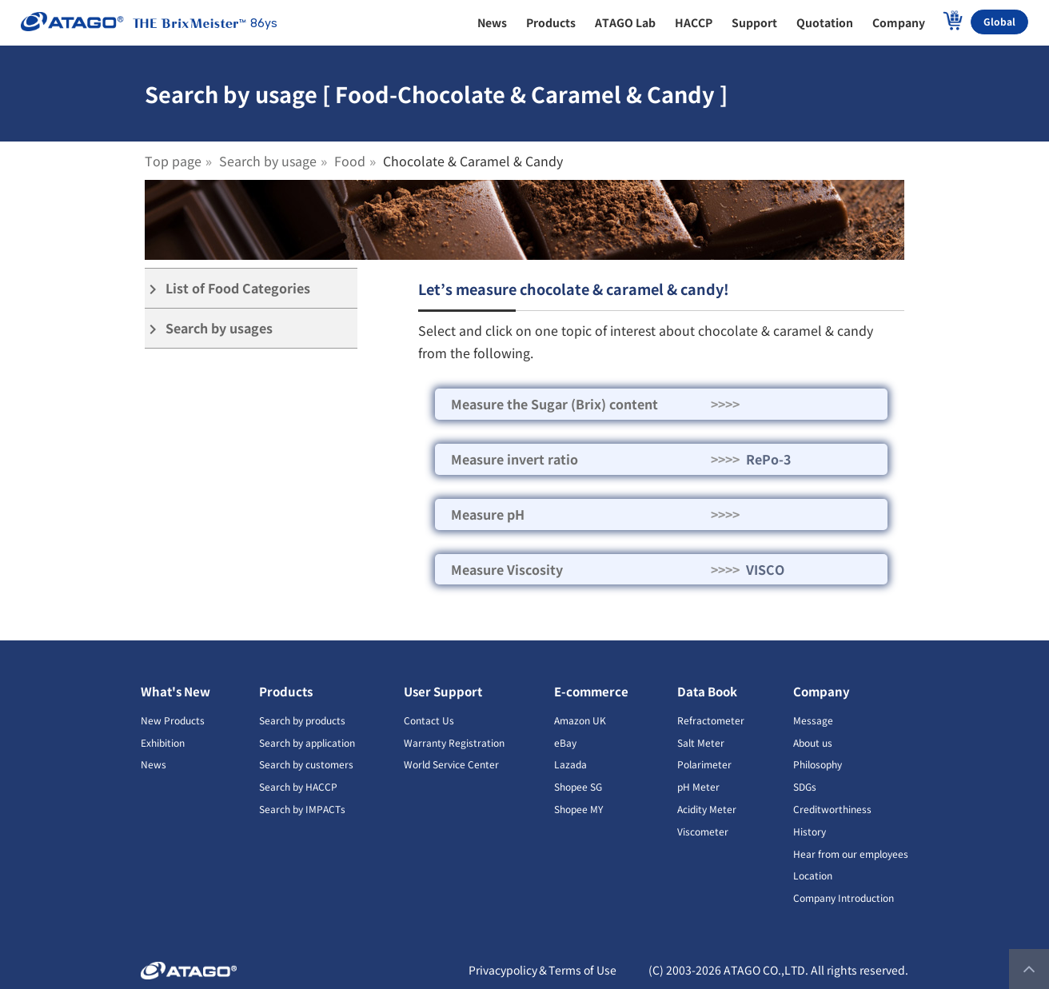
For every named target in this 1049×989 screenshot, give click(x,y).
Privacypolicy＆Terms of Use (542, 970)
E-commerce (591, 691)
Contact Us (429, 720)
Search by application (307, 742)
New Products (173, 720)
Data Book (707, 691)
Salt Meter (700, 742)
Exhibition (163, 742)
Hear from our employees (850, 853)
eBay (565, 742)
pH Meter (698, 786)
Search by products (302, 720)
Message (813, 720)
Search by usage (268, 160)
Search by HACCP (298, 786)
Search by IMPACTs (302, 809)
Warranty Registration (454, 742)
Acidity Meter (706, 809)
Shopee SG (578, 786)
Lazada (570, 764)
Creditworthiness (832, 809)
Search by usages (209, 328)
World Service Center (451, 764)
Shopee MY (578, 809)
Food (349, 160)
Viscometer (702, 831)
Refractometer (710, 720)
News (153, 764)
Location (812, 875)
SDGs (804, 786)
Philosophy (817, 764)
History (809, 831)
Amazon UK (580, 720)
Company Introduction (843, 897)
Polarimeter (704, 764)
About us (812, 742)
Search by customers (306, 764)
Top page (173, 160)
